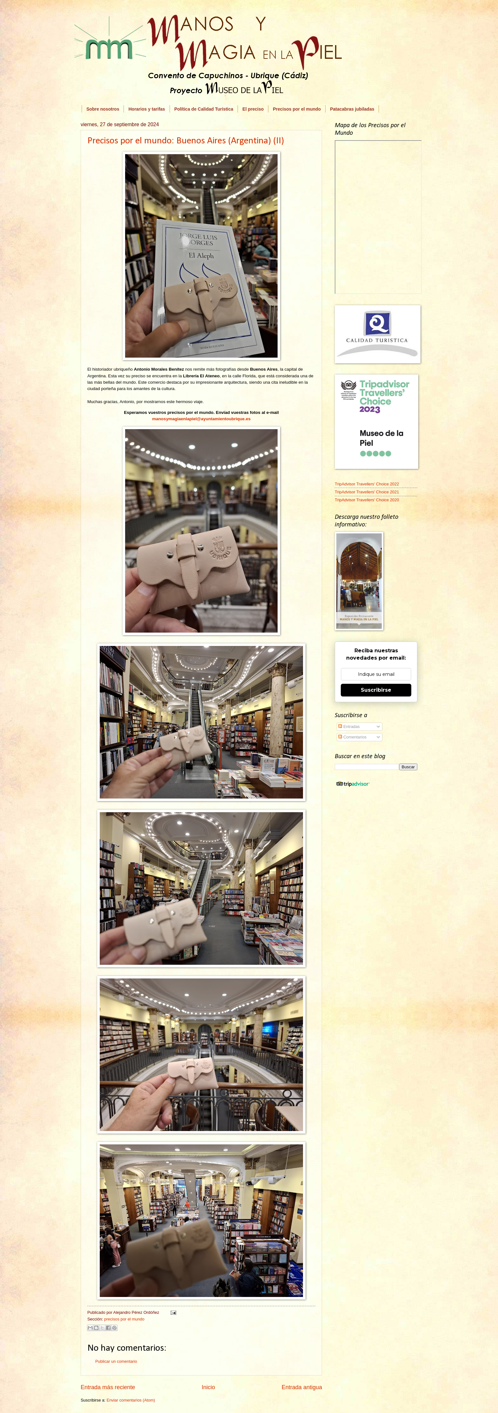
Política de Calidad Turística (203, 109)
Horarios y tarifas (146, 109)
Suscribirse (376, 690)
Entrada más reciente (108, 1387)
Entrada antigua (302, 1387)
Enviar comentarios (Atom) (131, 1400)
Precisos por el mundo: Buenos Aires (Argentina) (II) (185, 141)
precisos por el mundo (124, 1319)
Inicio (208, 1387)
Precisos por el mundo (297, 109)
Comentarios (352, 737)
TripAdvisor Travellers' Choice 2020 (367, 499)
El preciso (253, 109)
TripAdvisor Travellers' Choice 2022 (367, 484)
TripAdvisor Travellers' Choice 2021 (367, 492)
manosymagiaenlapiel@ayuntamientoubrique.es (201, 418)
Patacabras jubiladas (352, 109)
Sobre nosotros (102, 109)
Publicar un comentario (116, 1361)
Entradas (349, 726)
